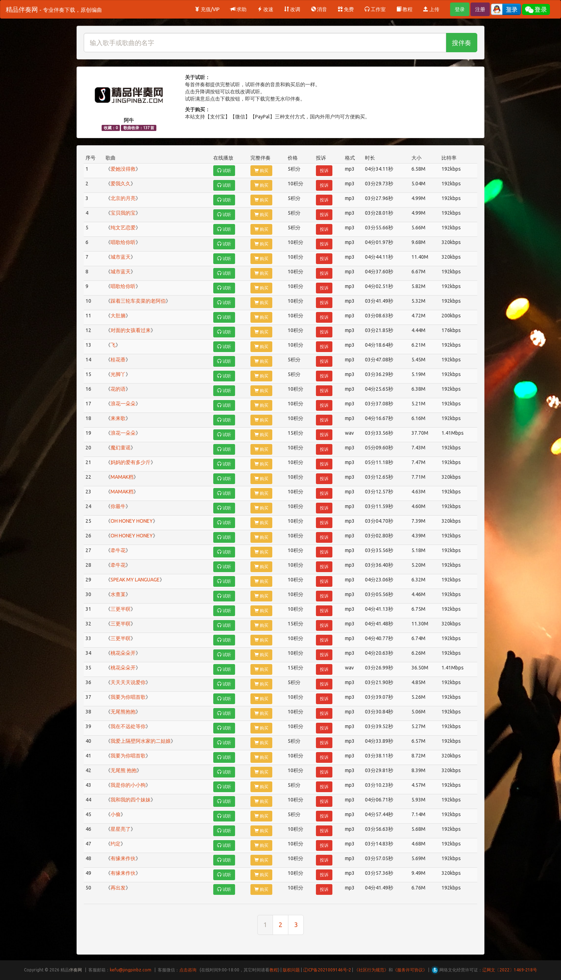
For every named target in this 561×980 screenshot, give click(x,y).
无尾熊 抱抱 (124, 770)
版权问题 (291, 969)
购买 (261, 170)
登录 (460, 9)
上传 (431, 9)
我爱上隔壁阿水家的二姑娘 (141, 741)
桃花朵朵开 (123, 653)
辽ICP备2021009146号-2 (327, 969)
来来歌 (118, 418)
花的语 (118, 389)
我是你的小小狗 (128, 785)
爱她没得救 (123, 169)
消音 (319, 9)
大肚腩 (118, 315)
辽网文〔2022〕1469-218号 (509, 969)
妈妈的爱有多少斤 (131, 462)
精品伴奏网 (54, 9)
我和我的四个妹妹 (131, 800)
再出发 (118, 888)
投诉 (324, 170)
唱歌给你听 (123, 242)
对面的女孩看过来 (131, 330)
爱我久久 (121, 183)
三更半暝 (121, 609)
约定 (116, 844)
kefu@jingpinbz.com (130, 969)
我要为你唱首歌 (128, 697)
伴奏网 (75, 969)
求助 (238, 9)
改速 (265, 9)
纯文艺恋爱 (123, 227)
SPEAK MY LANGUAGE (135, 579)
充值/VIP (207, 9)
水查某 (118, 594)
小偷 (116, 814)
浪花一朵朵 (123, 403)
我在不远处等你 (128, 726)
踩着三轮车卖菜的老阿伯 (138, 301)
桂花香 (118, 359)
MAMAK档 (122, 477)
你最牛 (118, 506)
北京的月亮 (123, 198)
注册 (480, 9)
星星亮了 (121, 829)
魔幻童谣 (121, 447)
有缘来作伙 (123, 858)
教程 (404, 9)
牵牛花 (118, 550)
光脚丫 (118, 374)
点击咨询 (187, 969)
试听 (224, 170)
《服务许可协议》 (410, 969)
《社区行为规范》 (371, 969)
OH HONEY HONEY (132, 521)
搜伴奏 (461, 42)
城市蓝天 (121, 257)
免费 (346, 9)
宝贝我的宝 (123, 213)
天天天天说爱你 (128, 682)
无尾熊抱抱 (123, 712)
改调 (292, 9)
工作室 (375, 9)
